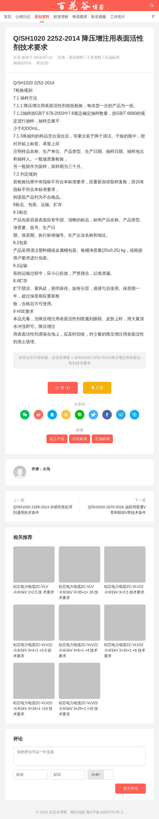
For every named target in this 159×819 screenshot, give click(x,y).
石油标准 (112, 57)
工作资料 (94, 57)
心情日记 (23, 17)
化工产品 (57, 439)
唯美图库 (80, 17)
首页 (7, 17)
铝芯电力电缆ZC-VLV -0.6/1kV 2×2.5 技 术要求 (34, 570)
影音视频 (98, 17)
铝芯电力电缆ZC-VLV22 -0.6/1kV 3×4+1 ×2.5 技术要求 (34, 631)
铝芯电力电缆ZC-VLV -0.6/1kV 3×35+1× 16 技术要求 (79, 573)
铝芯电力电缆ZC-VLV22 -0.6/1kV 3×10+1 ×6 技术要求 (125, 631)
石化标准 (79, 439)
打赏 (97, 388)
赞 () (63, 388)
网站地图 (77, 812)
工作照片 (117, 17)
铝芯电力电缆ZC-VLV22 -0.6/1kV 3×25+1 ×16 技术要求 (79, 689)
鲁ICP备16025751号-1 (104, 812)
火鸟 (46, 469)
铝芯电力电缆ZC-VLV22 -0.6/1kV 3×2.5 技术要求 (125, 570)
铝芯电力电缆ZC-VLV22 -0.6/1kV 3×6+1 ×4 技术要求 (79, 631)
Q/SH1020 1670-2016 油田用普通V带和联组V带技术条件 (117, 510)
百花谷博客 (80, 5)
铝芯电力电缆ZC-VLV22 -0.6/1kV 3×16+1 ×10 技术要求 (34, 689)
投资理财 (61, 17)
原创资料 (42, 17)
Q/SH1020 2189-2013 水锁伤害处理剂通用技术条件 (42, 510)
